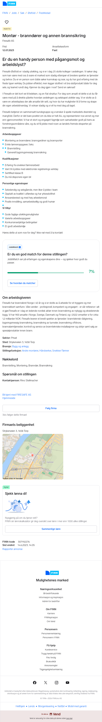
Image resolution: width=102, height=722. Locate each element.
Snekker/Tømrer (60, 350)
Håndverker (45, 350)
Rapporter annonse (12, 549)
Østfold (31, 13)
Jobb (14, 13)
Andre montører (30, 350)
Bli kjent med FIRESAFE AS (16, 394)
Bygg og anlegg (20, 346)
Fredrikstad (44, 13)
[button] (6, 22)
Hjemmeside (8, 398)
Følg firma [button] (51, 408)
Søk (22, 13)
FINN (5, 13)
